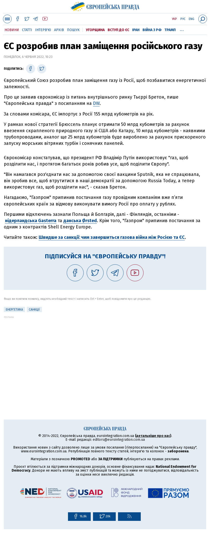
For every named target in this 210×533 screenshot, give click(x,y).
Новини (12, 30)
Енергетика (14, 309)
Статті (27, 30)
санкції (34, 309)
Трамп (170, 30)
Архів (59, 30)
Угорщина (95, 30)
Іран (135, 30)
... (182, 29)
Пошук (73, 30)
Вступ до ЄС (118, 30)
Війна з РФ (152, 30)
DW (96, 103)
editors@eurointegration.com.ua (119, 439)
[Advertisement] (105, 353)
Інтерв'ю (43, 30)
